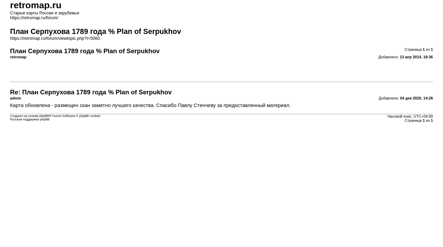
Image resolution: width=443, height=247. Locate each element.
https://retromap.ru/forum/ (34, 17)
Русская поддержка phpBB (29, 119)
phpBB (44, 116)
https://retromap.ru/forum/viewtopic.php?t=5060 (55, 38)
